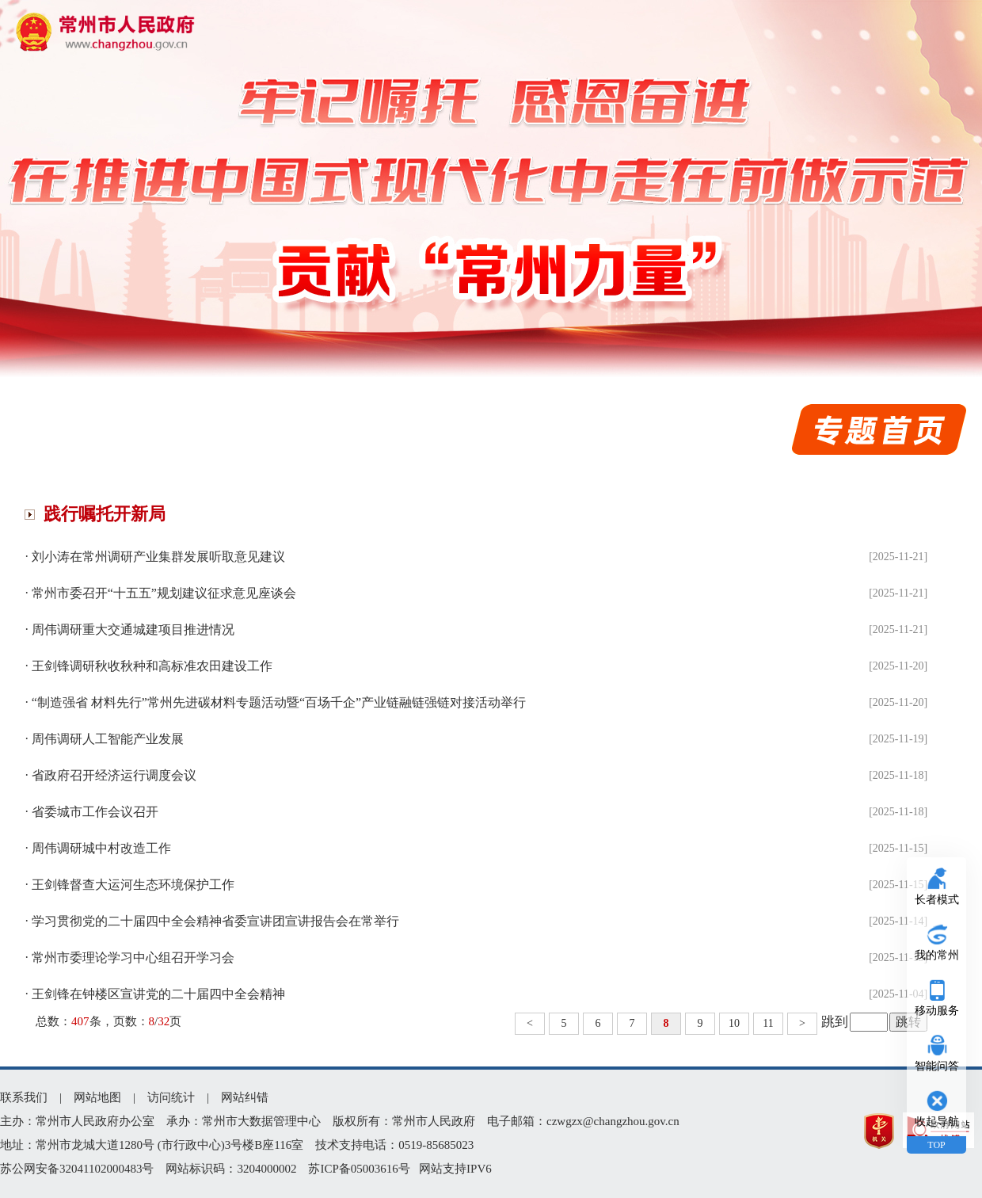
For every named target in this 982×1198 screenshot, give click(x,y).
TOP (936, 1144)
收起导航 (937, 1121)
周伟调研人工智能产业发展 (108, 739)
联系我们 (24, 1097)
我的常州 (937, 955)
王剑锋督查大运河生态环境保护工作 (133, 884)
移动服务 (937, 1011)
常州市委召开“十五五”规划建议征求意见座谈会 (164, 593)
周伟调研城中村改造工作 (101, 848)
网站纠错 (244, 1097)
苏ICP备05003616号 (358, 1168)
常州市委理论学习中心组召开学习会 (133, 957)
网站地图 (97, 1097)
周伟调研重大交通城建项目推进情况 (133, 629)
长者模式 (937, 900)
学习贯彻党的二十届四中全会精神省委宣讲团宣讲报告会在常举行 (215, 921)
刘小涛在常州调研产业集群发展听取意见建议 (158, 556)
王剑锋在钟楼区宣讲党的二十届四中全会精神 (158, 994)
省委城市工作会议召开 (95, 811)
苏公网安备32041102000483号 (77, 1168)
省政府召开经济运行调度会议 (114, 775)
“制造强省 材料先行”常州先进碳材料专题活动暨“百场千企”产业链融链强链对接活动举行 (279, 702)
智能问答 (937, 1066)
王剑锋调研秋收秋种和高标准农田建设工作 (152, 666)
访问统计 (171, 1097)
